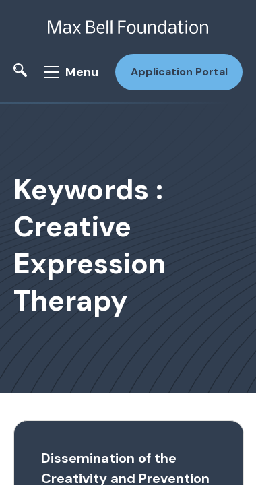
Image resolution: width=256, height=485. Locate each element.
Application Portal (179, 72)
